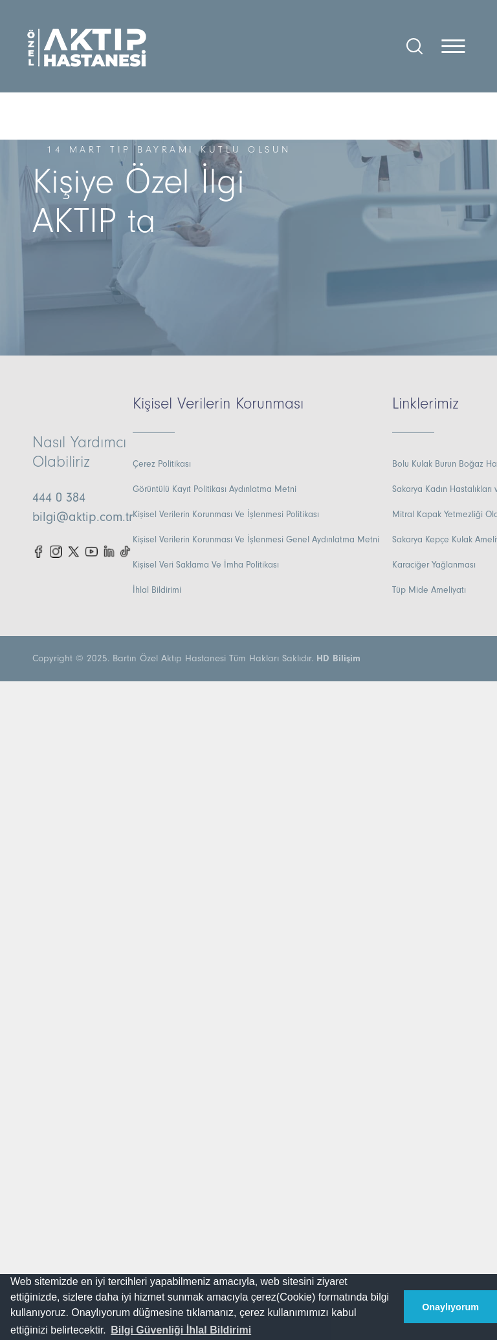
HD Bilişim (338, 658)
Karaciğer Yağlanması (434, 565)
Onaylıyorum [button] (450, 1307)
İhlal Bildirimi (157, 590)
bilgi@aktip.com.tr (82, 517)
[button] (181, 1330)
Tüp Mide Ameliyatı (429, 590)
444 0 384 (58, 498)
